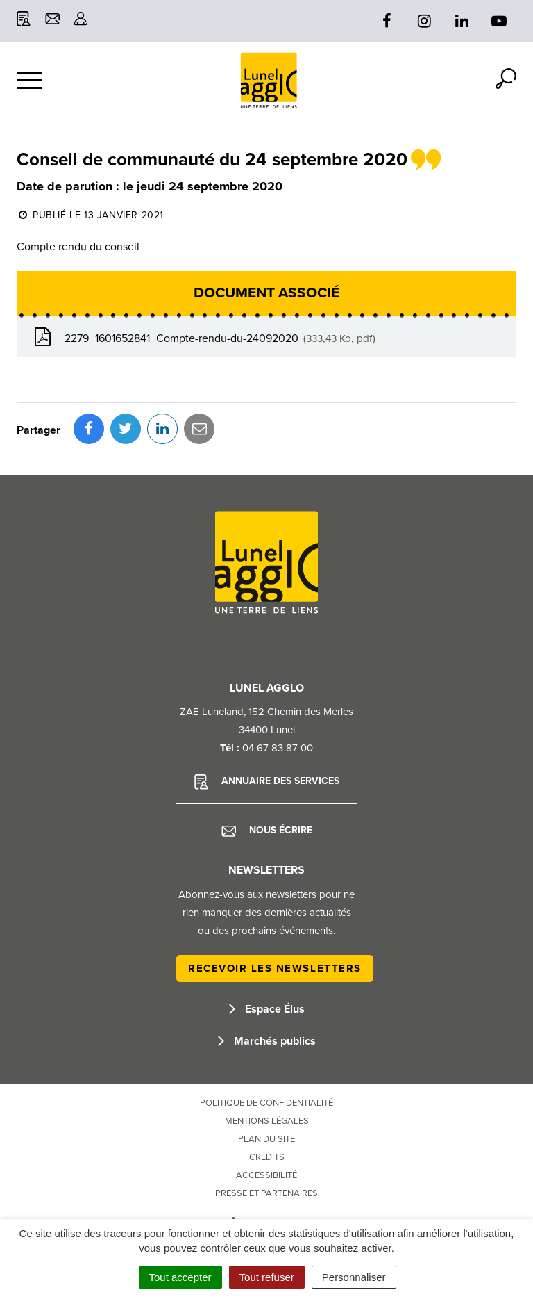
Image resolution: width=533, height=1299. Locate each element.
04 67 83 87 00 (277, 748)
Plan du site (266, 1139)
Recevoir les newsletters (275, 968)
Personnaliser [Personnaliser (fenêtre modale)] (354, 1277)
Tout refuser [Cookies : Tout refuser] (266, 1277)
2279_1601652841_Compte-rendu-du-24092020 (203, 337)
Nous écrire (266, 830)
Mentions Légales (267, 1121)
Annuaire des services (266, 782)
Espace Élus (267, 1009)
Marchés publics (267, 1041)
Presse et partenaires (266, 1193)
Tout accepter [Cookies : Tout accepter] (180, 1277)
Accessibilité (266, 1175)
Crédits (267, 1157)
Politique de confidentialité (266, 1103)
